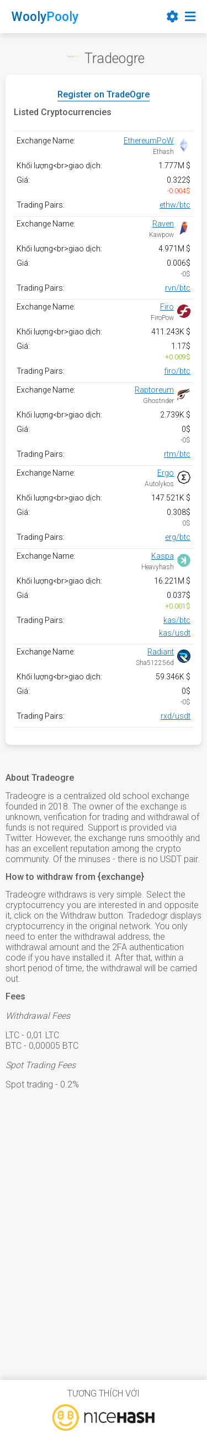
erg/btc (177, 537)
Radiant (160, 651)
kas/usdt (174, 632)
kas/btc (176, 620)
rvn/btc (177, 288)
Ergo (165, 472)
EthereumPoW (149, 140)
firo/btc (177, 371)
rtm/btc (177, 454)
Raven (163, 223)
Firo (167, 306)
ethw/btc (175, 204)
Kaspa (162, 556)
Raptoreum (154, 389)
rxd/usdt (175, 716)
